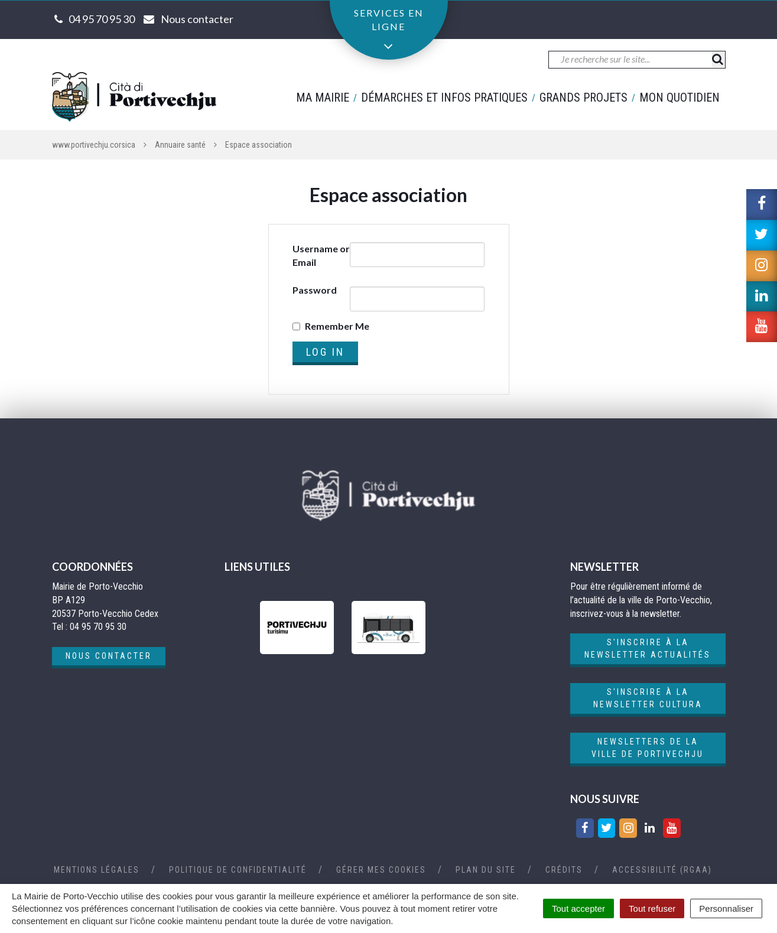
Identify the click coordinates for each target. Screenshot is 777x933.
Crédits (564, 870)
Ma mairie (322, 97)
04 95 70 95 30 (102, 18)
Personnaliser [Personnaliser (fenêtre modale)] (726, 908)
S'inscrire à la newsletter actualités (647, 648)
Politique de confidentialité (238, 870)
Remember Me (337, 325)
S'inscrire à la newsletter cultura (648, 698)
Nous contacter (109, 656)
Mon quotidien (679, 97)
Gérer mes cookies (381, 870)
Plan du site (486, 870)
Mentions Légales (96, 870)
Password (314, 289)
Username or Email (321, 255)
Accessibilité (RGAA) (662, 870)
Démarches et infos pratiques (444, 97)
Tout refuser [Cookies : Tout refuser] (652, 908)
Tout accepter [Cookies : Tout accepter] (578, 908)
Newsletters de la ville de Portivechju (647, 748)
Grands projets (583, 97)
